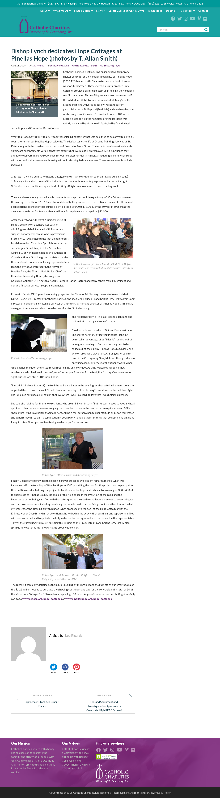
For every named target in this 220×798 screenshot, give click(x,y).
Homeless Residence (79, 65)
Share (65, 669)
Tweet (53, 669)
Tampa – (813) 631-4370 (84, 3)
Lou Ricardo (38, 65)
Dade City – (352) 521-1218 (150, 3)
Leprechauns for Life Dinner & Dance (39, 700)
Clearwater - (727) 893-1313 (186, 3)
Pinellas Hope (96, 65)
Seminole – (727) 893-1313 (51, 3)
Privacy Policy (162, 792)
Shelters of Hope (112, 65)
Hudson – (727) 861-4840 (116, 3)
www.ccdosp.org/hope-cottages (42, 598)
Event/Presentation (59, 65)
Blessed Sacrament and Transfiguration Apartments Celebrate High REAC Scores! (108, 702)
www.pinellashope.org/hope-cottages (88, 598)
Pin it (76, 669)
